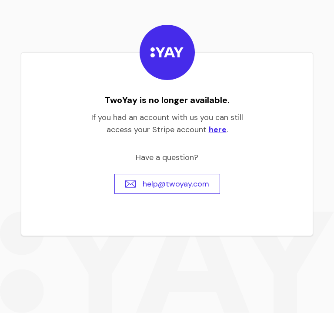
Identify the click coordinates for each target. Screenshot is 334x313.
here (218, 129)
